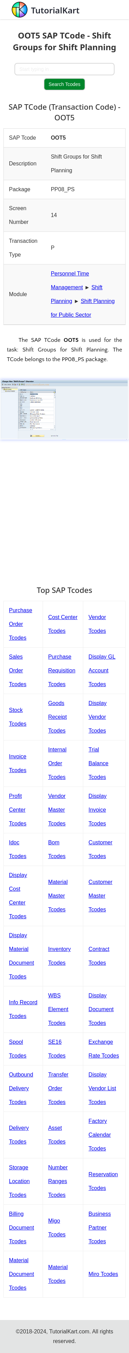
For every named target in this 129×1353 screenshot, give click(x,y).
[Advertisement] (64, 509)
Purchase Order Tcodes (20, 624)
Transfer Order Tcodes (58, 1088)
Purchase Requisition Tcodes (61, 670)
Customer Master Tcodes (100, 895)
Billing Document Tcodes (21, 1227)
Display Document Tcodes (101, 1009)
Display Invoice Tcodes (97, 809)
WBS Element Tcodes (58, 1009)
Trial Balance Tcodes (98, 763)
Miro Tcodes (103, 1274)
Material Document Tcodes (21, 1274)
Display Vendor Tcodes (97, 717)
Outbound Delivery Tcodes (21, 1088)
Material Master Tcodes (58, 895)
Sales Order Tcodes (17, 670)
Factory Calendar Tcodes (99, 1134)
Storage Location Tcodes (19, 1181)
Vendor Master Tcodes (57, 809)
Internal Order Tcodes (57, 763)
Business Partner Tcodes (99, 1227)
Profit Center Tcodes (17, 809)
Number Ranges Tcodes (58, 1181)
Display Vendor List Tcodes (102, 1088)
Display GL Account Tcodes (101, 670)
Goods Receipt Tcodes (57, 717)
